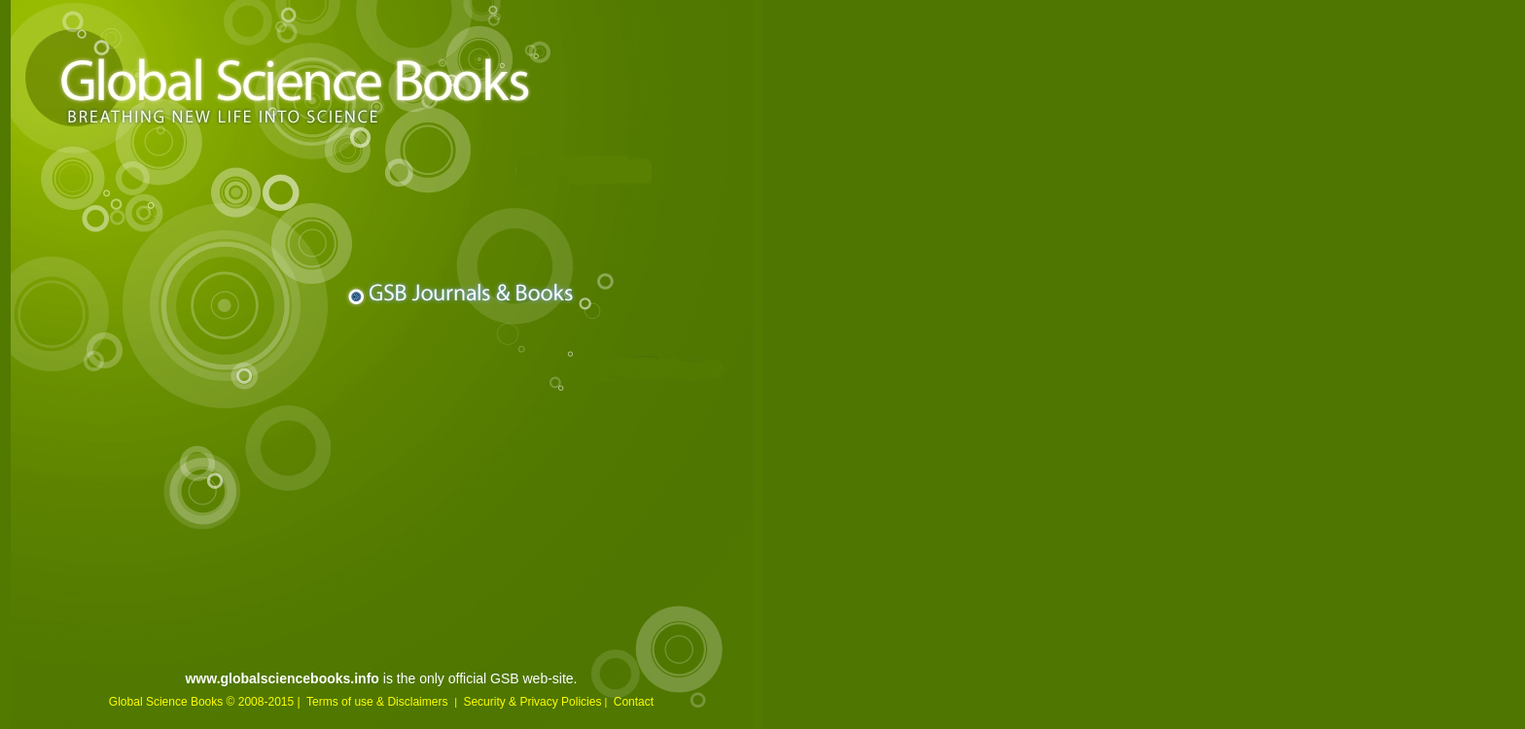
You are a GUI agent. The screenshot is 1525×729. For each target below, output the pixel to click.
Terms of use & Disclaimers (378, 702)
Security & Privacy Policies (532, 702)
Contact (634, 702)
